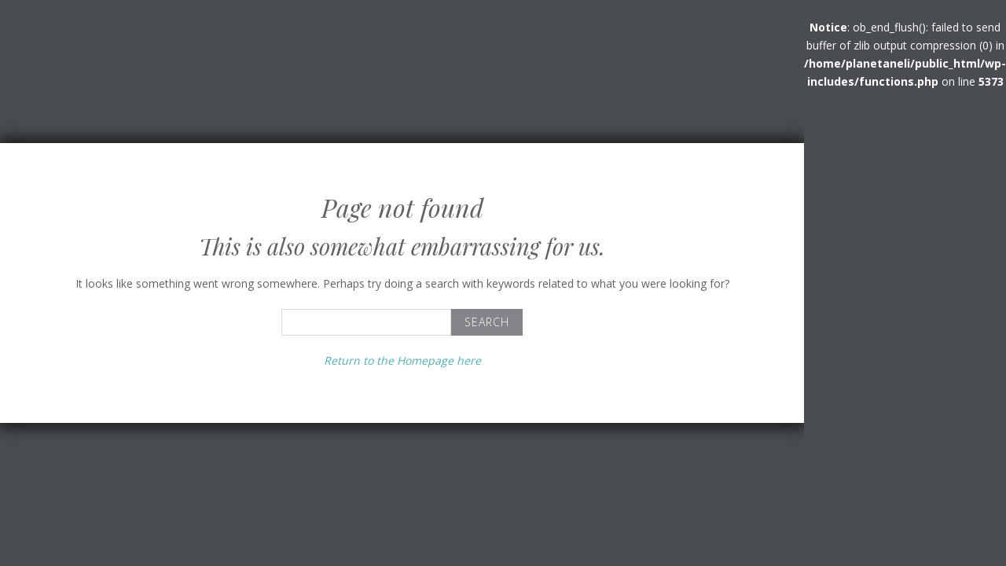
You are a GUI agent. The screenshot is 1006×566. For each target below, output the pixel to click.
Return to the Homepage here (402, 360)
